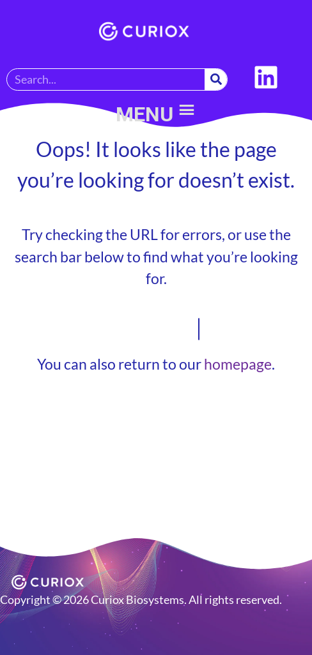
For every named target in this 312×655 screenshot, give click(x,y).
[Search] (216, 79)
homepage (238, 364)
